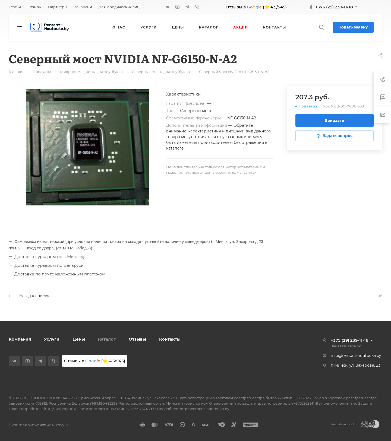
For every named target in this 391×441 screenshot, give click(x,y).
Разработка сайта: (344, 424)
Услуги (51, 339)
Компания (20, 339)
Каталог (107, 339)
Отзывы (137, 339)
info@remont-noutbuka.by (356, 355)
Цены (78, 339)
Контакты (170, 339)
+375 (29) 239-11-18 (334, 6)
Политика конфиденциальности (38, 424)
